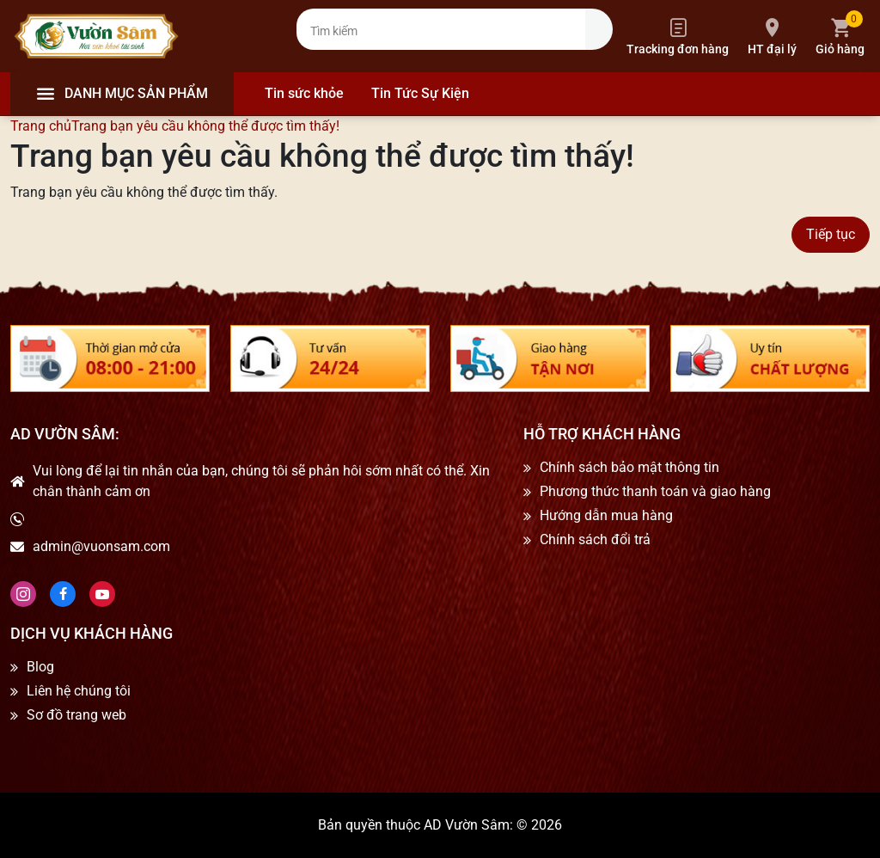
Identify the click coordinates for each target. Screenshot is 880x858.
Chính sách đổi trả (595, 540)
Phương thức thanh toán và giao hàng (655, 492)
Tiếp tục (830, 234)
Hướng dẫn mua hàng (606, 516)
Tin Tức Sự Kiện (420, 93)
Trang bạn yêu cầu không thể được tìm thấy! (205, 126)
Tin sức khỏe (304, 93)
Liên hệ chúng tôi (79, 691)
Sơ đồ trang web (76, 715)
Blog (40, 667)
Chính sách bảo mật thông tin (629, 468)
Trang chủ (40, 126)
